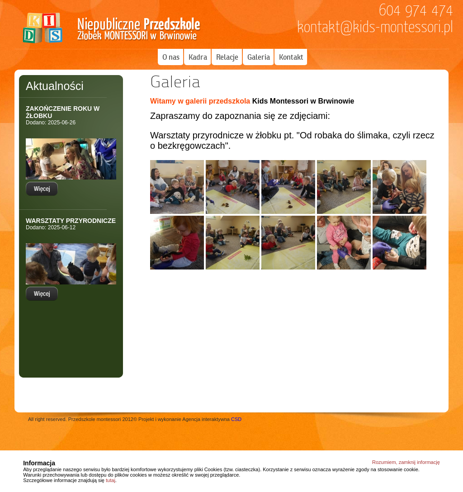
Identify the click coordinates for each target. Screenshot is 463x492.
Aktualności (55, 86)
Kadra (198, 57)
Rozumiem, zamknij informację (406, 462)
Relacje (227, 57)
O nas (171, 57)
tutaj (110, 480)
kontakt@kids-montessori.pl (375, 27)
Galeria (258, 57)
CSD (236, 419)
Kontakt (291, 57)
